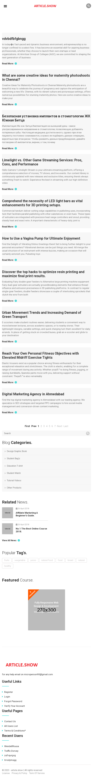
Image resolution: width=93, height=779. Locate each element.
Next (59, 426)
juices (33, 560)
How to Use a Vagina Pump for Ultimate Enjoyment (41, 238)
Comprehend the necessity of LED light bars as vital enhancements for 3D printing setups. (42, 203)
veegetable (20, 560)
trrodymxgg (9, 760)
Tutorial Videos (14, 480)
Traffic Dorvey (10, 750)
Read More (9, 63)
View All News (11, 540)
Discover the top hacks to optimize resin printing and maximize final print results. (43, 274)
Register (7, 692)
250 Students (53, 612)
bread (70, 560)
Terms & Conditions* (14, 730)
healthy (7, 566)
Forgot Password (12, 701)
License (6, 773)
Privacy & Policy (19, 773)
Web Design (39, 612)
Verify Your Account (13, 706)
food (60, 560)
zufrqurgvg (9, 755)
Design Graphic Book (17, 451)
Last (66, 426)
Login (6, 696)
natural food (47, 560)
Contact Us (9, 721)
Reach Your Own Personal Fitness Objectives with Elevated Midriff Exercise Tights (40, 355)
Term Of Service (37, 773)
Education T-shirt (15, 466)
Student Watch (14, 473)
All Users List (10, 726)
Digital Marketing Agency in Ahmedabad (33, 394)
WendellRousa (10, 746)
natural (81, 560)
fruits (6, 560)
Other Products (14, 487)
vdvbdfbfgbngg (14, 39)
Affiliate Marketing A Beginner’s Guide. (27, 514)
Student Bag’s (13, 458)
